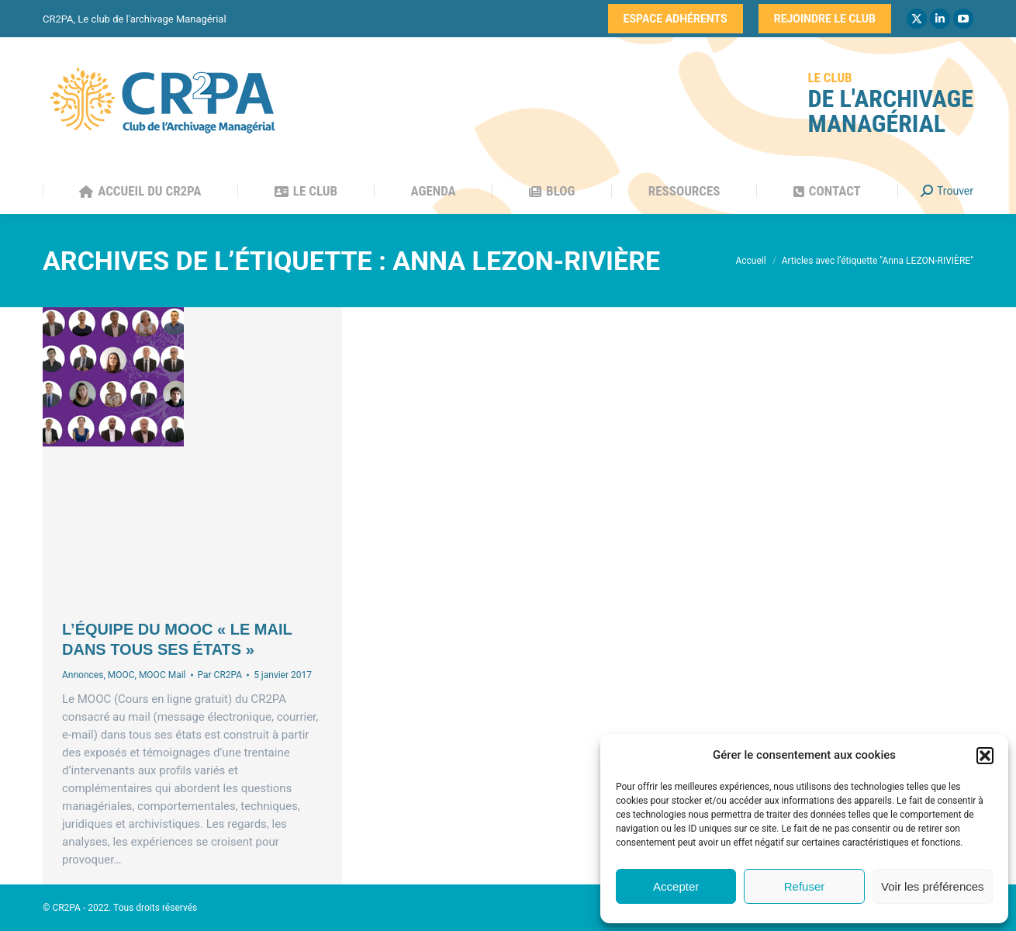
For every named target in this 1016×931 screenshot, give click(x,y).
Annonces (82, 675)
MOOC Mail (162, 675)
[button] (985, 755)
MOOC (121, 675)
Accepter (676, 886)
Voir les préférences (932, 886)
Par (220, 675)
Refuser (804, 886)
